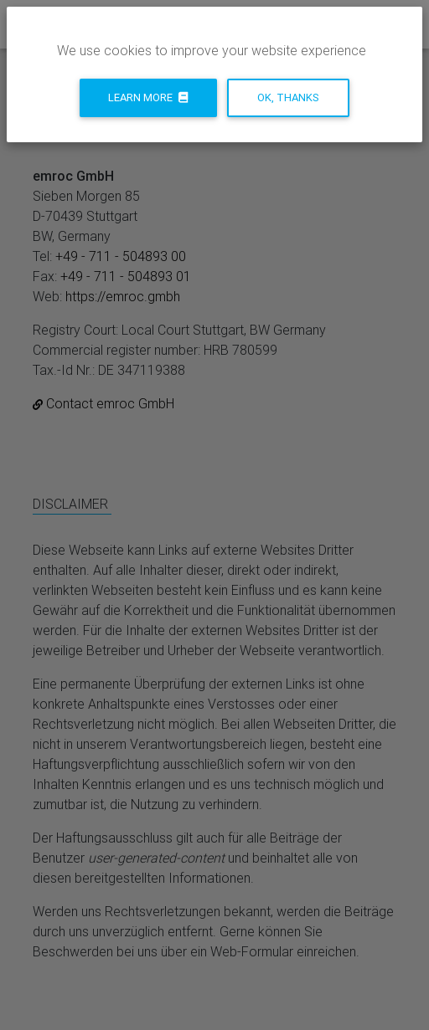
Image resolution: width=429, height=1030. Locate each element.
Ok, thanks (288, 97)
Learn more (148, 97)
